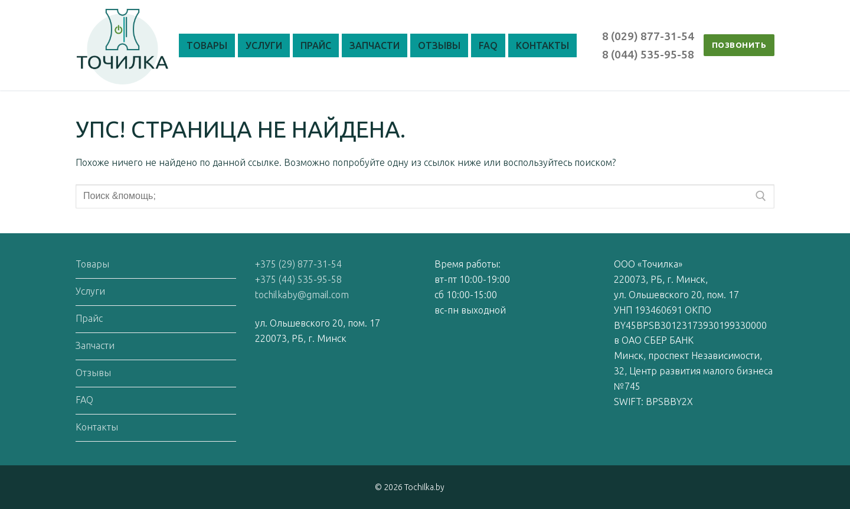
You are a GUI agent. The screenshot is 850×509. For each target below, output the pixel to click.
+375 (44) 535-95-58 (298, 279)
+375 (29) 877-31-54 (298, 264)
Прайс (89, 318)
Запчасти (95, 345)
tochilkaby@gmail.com (302, 294)
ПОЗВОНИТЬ (739, 45)
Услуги (90, 291)
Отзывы (93, 372)
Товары (92, 264)
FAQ (84, 399)
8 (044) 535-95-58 (648, 54)
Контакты (97, 427)
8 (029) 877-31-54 (648, 36)
